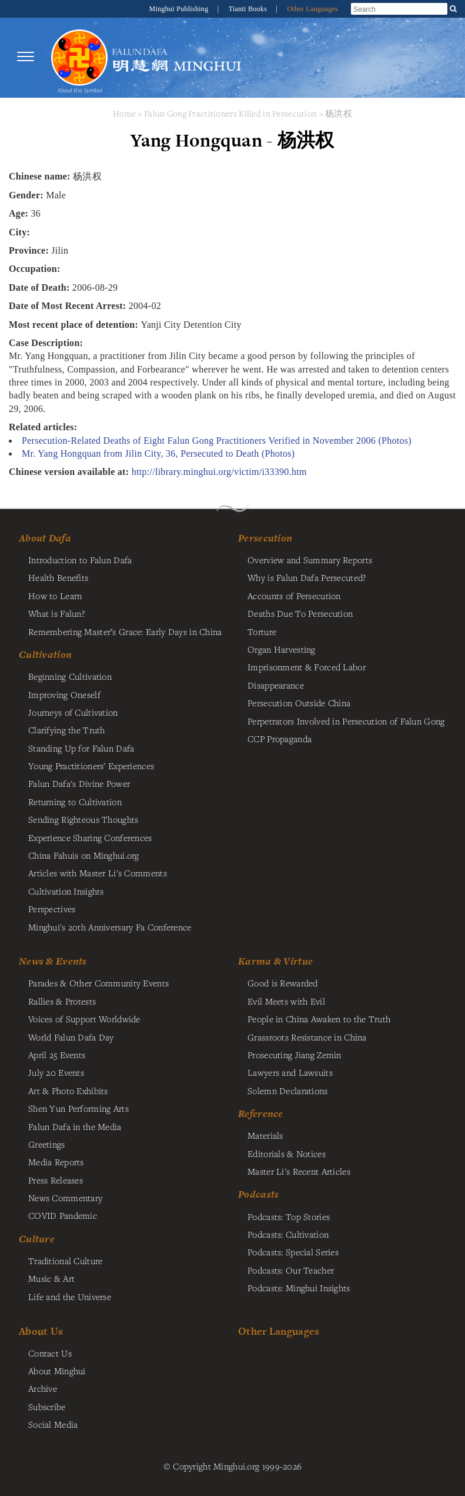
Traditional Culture (65, 1260)
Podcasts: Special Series (293, 1252)
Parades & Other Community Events (98, 983)
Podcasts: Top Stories (288, 1216)
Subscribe (47, 1406)
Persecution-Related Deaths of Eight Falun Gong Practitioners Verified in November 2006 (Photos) (217, 440)
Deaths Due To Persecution (300, 613)
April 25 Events (56, 1055)
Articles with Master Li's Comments (97, 873)
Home (124, 113)
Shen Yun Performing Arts (78, 1108)
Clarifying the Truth (66, 730)
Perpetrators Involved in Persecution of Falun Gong (345, 721)
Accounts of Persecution (294, 595)
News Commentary (65, 1198)
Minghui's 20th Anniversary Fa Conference (110, 927)
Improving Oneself (64, 694)
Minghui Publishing (179, 9)
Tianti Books (249, 9)
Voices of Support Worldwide (84, 1019)
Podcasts (258, 1194)
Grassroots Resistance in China (307, 1037)
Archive (42, 1388)
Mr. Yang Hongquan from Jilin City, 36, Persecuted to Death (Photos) (158, 453)
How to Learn (55, 595)
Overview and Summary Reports (309, 560)
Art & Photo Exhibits (68, 1090)
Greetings (46, 1144)
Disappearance (275, 685)
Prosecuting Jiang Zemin (294, 1055)
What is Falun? (56, 613)
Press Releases (55, 1180)
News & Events (53, 961)
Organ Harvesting (281, 649)
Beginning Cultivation (70, 676)
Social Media (53, 1424)
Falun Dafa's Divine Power (79, 783)
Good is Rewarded (282, 983)
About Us (41, 1331)
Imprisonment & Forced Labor (306, 667)
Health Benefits (58, 577)
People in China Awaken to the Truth (318, 1019)
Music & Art (51, 1278)
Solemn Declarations (287, 1090)
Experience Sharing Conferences (90, 837)
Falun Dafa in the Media (75, 1126)
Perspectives (51, 909)
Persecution (265, 538)
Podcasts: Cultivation (288, 1234)
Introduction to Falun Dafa (80, 560)
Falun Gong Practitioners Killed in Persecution (231, 113)
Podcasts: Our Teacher (290, 1270)
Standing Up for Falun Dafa (81, 748)
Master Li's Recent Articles (298, 1171)
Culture (37, 1239)
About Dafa (45, 538)
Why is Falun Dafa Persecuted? (306, 577)
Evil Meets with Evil (286, 1001)
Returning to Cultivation (75, 801)
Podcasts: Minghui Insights (298, 1288)
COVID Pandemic (62, 1215)
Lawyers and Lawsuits (290, 1072)
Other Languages (312, 9)
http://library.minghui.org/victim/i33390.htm (219, 472)
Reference (260, 1113)
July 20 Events (56, 1072)
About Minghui (57, 1371)
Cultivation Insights (66, 891)
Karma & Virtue (275, 961)
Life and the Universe (69, 1296)
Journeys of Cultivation (73, 712)
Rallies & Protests (62, 1001)
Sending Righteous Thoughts (83, 819)
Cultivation (45, 654)
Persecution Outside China (298, 703)
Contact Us (50, 1353)
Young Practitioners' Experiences (91, 766)
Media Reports (56, 1162)
